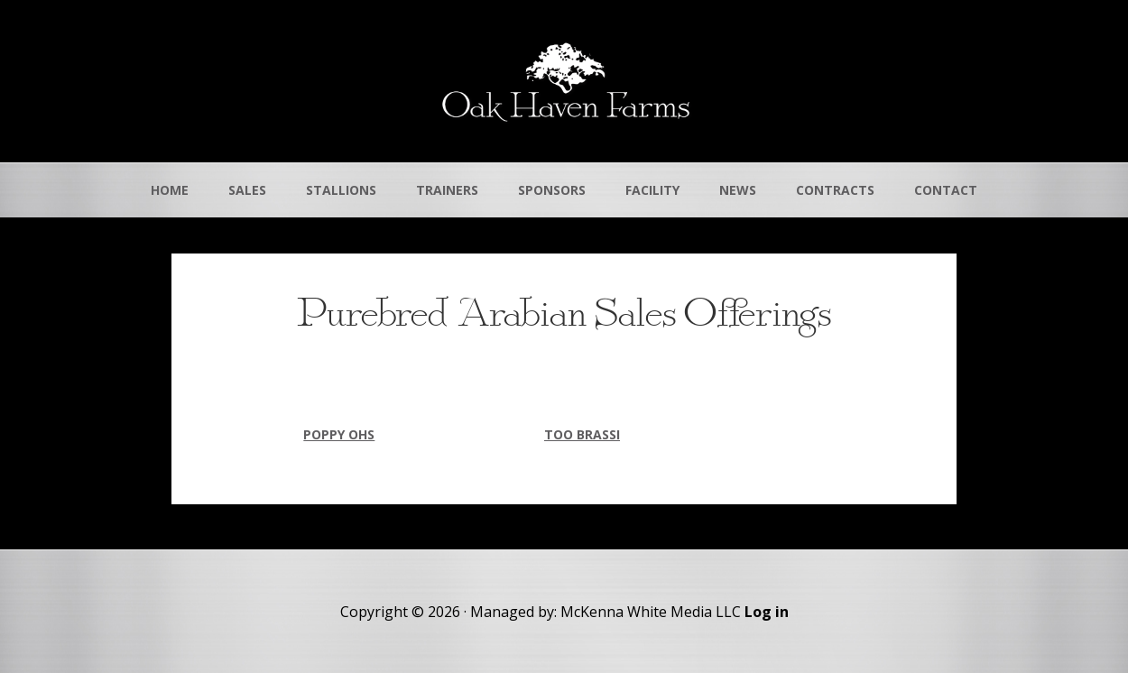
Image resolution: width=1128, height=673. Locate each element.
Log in (766, 612)
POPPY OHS (338, 434)
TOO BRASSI (582, 434)
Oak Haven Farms (564, 81)
